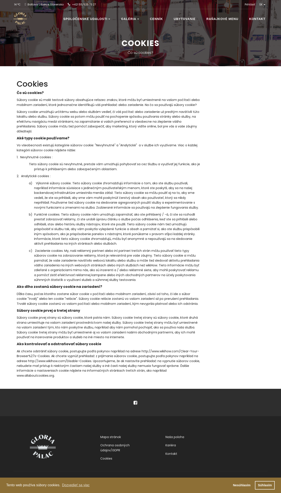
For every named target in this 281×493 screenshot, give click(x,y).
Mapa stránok (110, 437)
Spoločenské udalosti (86, 19)
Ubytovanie (185, 19)
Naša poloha (174, 437)
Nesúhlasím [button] (242, 485)
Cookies (106, 458)
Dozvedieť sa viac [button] (75, 485)
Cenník (156, 19)
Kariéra (170, 445)
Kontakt (257, 19)
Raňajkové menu (222, 19)
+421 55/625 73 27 (84, 4)
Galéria (130, 19)
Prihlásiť (250, 4)
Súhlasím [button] (265, 485)
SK (262, 4)
